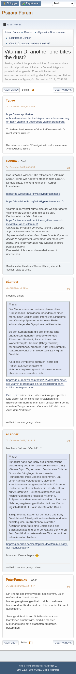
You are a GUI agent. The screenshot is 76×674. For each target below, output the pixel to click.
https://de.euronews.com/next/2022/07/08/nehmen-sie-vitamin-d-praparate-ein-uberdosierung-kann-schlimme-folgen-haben (36, 383)
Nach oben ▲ (50, 666)
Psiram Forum (17, 12)
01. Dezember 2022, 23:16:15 (20, 440)
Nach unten (11, 90)
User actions (63, 90)
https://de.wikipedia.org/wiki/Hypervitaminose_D (34, 201)
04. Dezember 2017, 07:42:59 (20, 106)
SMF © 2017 (35, 670)
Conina (11, 161)
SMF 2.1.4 (22, 670)
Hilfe (21, 666)
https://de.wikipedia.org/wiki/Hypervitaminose (33, 193)
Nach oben (10, 643)
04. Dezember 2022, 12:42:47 (20, 586)
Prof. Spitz (12, 395)
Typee (10, 100)
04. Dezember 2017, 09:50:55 (20, 167)
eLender (12, 281)
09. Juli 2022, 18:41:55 (17, 288)
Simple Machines (51, 670)
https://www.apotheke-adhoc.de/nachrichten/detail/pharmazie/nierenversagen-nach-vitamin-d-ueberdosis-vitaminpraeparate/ (37, 118)
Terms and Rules (33, 666)
